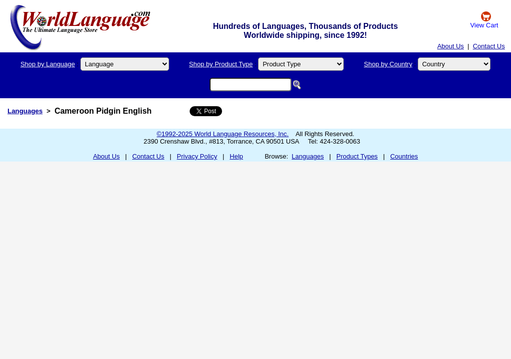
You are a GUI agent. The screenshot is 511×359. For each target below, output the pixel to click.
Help (236, 156)
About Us (450, 46)
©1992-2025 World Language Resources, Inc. (222, 134)
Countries (404, 156)
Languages (24, 111)
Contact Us (489, 46)
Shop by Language (47, 64)
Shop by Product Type (221, 64)
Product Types (357, 156)
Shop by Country (388, 64)
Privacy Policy (197, 156)
